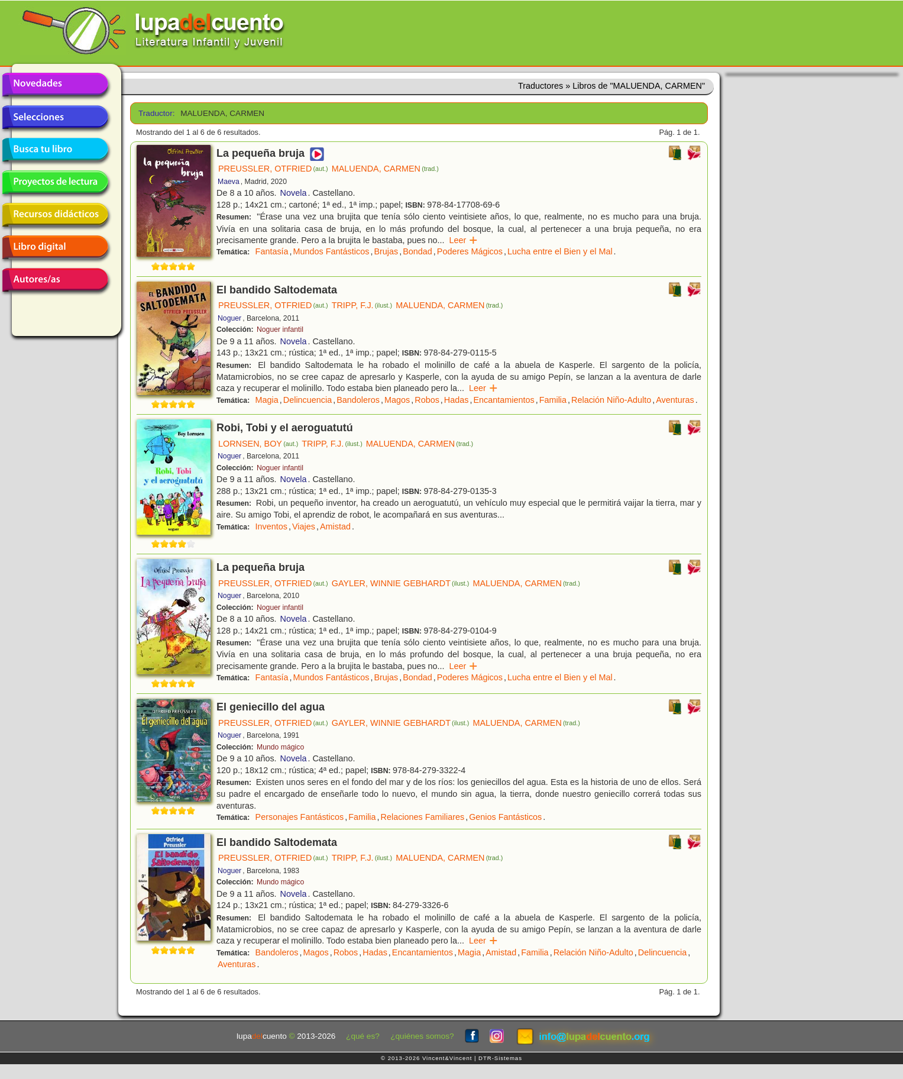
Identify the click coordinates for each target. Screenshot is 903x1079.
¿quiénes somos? (422, 1036)
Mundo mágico (280, 747)
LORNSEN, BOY (258, 443)
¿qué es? (363, 1036)
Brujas (386, 251)
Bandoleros (358, 400)
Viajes (303, 526)
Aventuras (675, 400)
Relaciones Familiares (423, 817)
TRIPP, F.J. (362, 305)
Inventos (271, 526)
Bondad (417, 251)
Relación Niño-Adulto (611, 400)
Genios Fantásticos (505, 817)
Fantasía (272, 251)
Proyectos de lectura (55, 182)
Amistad (335, 526)
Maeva (228, 181)
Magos (397, 400)
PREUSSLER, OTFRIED (273, 168)
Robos (427, 400)
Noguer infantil (280, 329)
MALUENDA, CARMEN (385, 168)
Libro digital (55, 247)
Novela (293, 193)
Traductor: (155, 113)
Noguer (229, 318)
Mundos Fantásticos (331, 251)
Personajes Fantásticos (299, 817)
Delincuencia (307, 400)
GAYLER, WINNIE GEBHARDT (401, 583)
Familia (553, 400)
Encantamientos (503, 400)
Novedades (55, 84)
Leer (463, 240)
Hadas (456, 400)
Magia (267, 400)
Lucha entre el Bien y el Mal (560, 251)
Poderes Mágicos (470, 251)
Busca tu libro (55, 149)
